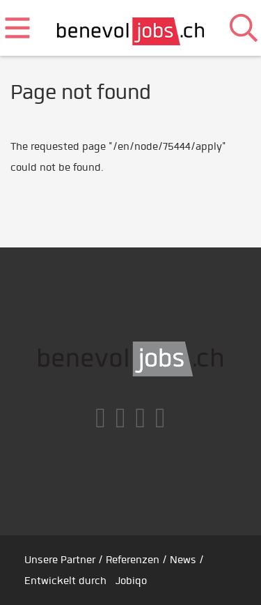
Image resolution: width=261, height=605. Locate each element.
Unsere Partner (59, 559)
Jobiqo (131, 580)
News (183, 559)
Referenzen (132, 559)
